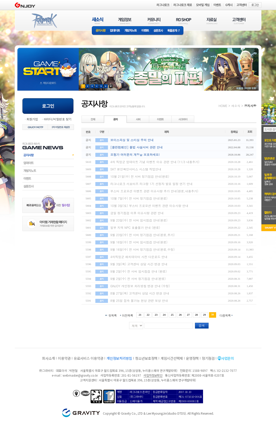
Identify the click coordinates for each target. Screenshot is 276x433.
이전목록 (127, 315)
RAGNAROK (44, 20)
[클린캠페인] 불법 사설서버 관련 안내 (136, 147)
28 (196, 314)
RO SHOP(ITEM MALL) (184, 20)
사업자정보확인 (152, 375)
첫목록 (112, 315)
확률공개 (174, 30)
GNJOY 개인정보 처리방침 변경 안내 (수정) (140, 286)
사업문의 (227, 358)
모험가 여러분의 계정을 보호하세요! (135, 154)
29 (204, 314)
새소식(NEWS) (97, 20)
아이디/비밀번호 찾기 (57, 119)
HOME (223, 105)
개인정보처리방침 (119, 358)
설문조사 (158, 30)
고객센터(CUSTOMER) (238, 20)
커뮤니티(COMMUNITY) (154, 20)
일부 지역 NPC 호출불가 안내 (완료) (135, 227)
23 (156, 314)
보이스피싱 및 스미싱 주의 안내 (132, 140)
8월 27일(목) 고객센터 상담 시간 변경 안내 (139, 293)
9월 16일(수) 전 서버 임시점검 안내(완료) (139, 242)
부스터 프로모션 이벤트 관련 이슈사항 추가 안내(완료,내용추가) (154, 191)
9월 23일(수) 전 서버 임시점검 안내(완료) (139, 220)
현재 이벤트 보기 (111, 86)
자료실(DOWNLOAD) (211, 20)
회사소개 (48, 358)
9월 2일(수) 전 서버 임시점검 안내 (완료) (138, 271)
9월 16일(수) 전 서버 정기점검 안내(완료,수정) (142, 249)
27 (188, 314)
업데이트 (115, 30)
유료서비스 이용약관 (88, 358)
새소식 (235, 105)
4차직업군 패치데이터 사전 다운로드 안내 (139, 257)
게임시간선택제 (172, 358)
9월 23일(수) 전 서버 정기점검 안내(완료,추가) (142, 235)
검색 (202, 325)
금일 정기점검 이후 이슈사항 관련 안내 (137, 213)
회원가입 (32, 119)
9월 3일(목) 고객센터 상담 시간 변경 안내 (139, 264)
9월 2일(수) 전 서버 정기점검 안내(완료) (138, 278)
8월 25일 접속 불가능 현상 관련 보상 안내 (139, 300)
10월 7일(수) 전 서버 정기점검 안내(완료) (139, 198)
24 (164, 314)
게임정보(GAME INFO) (124, 20)
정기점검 (208, 358)
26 (180, 314)
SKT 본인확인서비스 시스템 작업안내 (136, 169)
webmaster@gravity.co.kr (80, 375)
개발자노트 (130, 30)
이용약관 (64, 358)
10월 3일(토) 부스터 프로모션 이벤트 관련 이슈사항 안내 (149, 205)
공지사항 (100, 30)
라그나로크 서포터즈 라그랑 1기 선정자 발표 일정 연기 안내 (151, 184)
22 (148, 314)
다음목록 (225, 315)
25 (172, 314)
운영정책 (192, 358)
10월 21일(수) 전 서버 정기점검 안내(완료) (139, 176)
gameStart (48, 64)
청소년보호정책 (146, 358)
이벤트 (145, 30)
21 (140, 314)
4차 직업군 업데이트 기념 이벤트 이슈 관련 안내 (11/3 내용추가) (155, 162)
